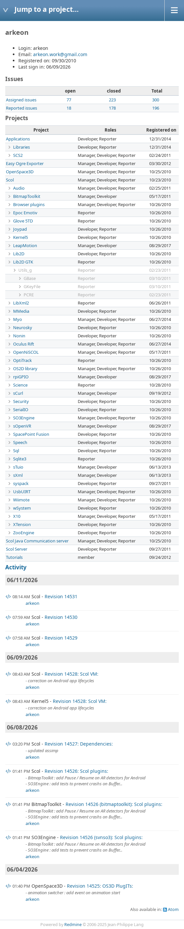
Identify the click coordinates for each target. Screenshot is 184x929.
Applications (18, 139)
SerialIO (20, 409)
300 (155, 100)
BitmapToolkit (26, 196)
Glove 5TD (23, 221)
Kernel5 (20, 237)
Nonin (19, 336)
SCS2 (18, 155)
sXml (18, 475)
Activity (16, 567)
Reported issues (21, 108)
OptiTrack (22, 360)
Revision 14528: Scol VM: (71, 674)
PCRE (29, 295)
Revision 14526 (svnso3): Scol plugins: (101, 837)
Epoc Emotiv (25, 213)
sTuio (18, 467)
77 (69, 100)
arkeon (32, 603)
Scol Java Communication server (37, 541)
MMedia (21, 311)
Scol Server (16, 549)
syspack (21, 483)
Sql (16, 451)
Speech (20, 442)
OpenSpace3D (19, 172)
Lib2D (18, 254)
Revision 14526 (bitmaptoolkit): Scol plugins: (114, 804)
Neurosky (22, 327)
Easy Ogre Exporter (25, 163)
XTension (22, 524)
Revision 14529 (61, 638)
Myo (17, 319)
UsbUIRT (22, 492)
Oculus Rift (23, 344)
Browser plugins (29, 204)
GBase (30, 278)
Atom (173, 909)
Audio (19, 188)
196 (155, 108)
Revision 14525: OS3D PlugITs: (100, 886)
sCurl (18, 393)
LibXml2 (21, 303)
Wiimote (21, 500)
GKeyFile (32, 286)
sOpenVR (22, 426)
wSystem (22, 508)
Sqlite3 (19, 459)
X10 (16, 516)
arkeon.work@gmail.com (60, 54)
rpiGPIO (21, 377)
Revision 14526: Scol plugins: (76, 771)
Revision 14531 (61, 596)
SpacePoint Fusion (31, 434)
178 (112, 108)
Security (21, 401)
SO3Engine (23, 418)
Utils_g (25, 270)
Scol (10, 180)
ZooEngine (23, 533)
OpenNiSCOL (26, 352)
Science (20, 385)
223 (112, 100)
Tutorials (14, 557)
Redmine (73, 924)
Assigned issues (21, 100)
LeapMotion (25, 245)
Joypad (20, 229)
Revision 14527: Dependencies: (79, 744)
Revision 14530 (61, 617)
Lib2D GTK (23, 262)
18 (69, 108)
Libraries (21, 147)
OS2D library (25, 368)
